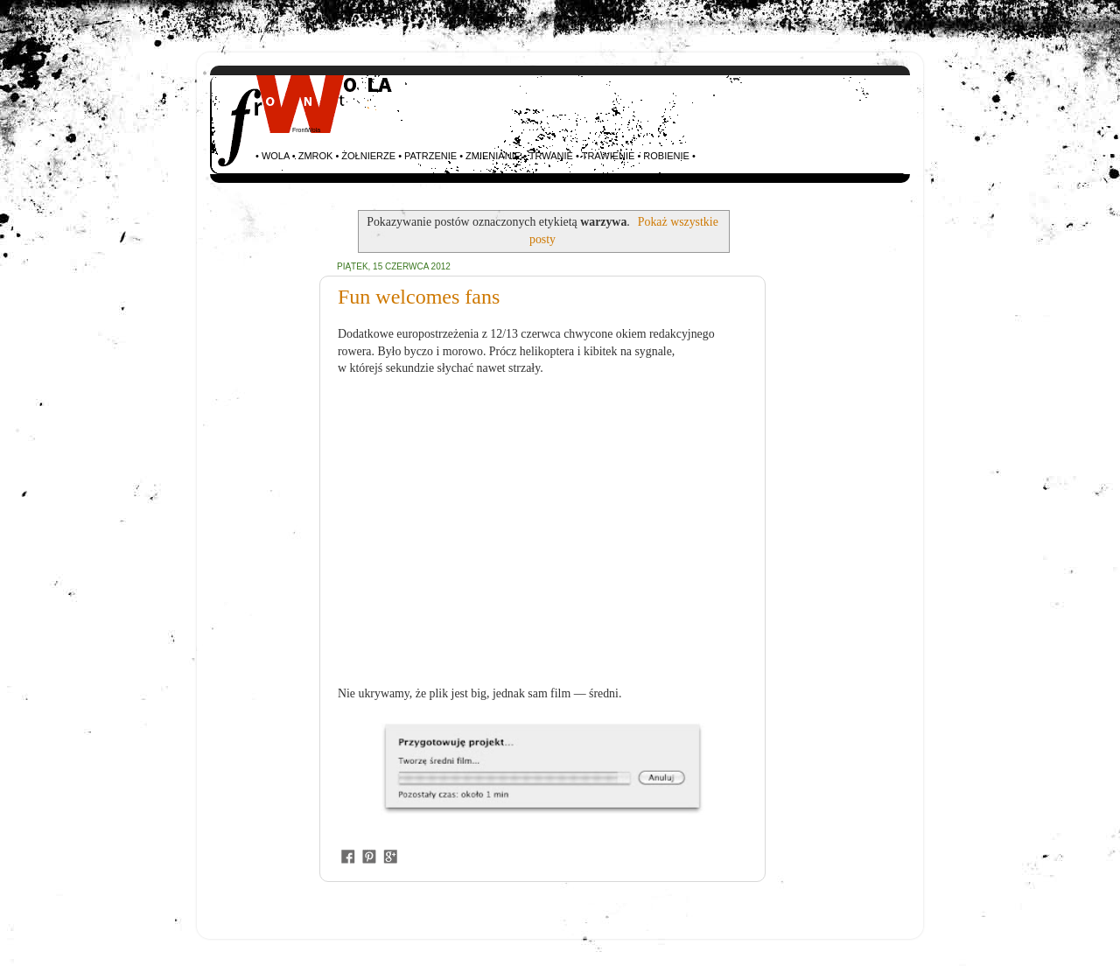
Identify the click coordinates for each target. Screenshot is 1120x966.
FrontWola (306, 130)
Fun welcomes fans (419, 296)
